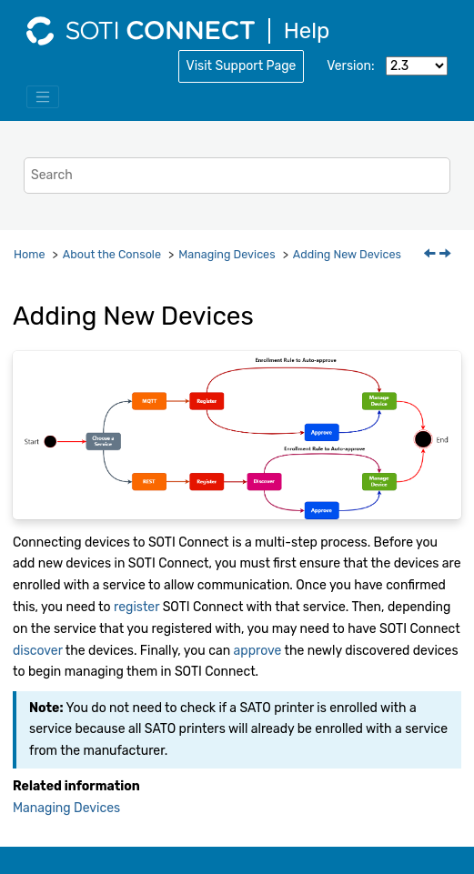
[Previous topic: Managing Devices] (431, 255)
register (136, 607)
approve (258, 650)
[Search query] (237, 175)
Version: (350, 66)
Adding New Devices (347, 254)
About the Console (112, 254)
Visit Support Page (242, 66)
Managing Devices (226, 254)
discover (38, 650)
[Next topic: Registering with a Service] (446, 255)
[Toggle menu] (42, 97)
